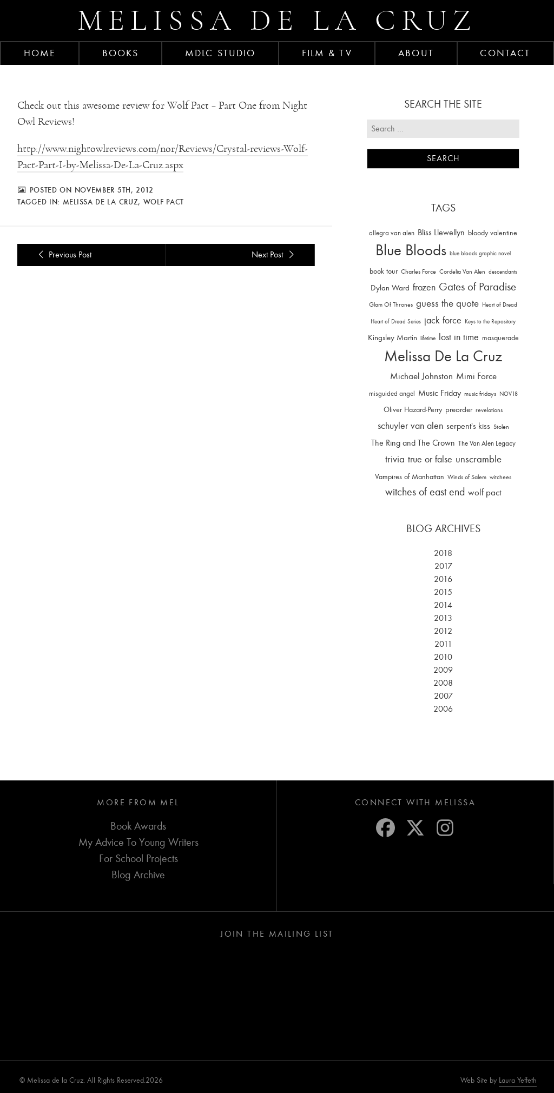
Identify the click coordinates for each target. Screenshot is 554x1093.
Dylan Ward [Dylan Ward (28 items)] (390, 288)
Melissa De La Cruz (100, 201)
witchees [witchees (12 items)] (500, 477)
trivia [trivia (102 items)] (395, 459)
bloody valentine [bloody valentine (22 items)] (492, 233)
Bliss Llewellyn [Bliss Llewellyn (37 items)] (441, 232)
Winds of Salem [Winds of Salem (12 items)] (466, 477)
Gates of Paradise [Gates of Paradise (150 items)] (477, 287)
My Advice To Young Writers (138, 842)
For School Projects (138, 858)
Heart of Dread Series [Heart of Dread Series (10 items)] (396, 321)
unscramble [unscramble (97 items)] (479, 459)
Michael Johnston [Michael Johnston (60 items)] (421, 375)
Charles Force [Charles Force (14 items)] (418, 271)
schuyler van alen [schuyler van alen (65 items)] (410, 425)
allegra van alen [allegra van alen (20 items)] (391, 233)
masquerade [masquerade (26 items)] (500, 337)
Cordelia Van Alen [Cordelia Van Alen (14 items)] (462, 271)
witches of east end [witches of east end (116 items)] (425, 492)
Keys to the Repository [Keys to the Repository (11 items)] (490, 321)
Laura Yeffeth (518, 1080)
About (416, 53)
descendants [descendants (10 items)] (503, 271)
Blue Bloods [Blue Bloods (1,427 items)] (410, 250)
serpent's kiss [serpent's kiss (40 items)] (468, 426)
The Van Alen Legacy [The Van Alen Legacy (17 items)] (487, 443)
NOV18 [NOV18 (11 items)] (508, 394)
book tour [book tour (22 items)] (384, 271)
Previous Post (63, 255)
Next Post (274, 255)
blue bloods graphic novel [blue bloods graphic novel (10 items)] (480, 253)
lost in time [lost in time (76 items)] (459, 337)
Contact (505, 53)
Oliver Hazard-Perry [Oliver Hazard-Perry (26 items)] (413, 409)
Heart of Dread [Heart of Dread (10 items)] (499, 304)
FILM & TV (327, 53)
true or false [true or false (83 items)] (430, 459)
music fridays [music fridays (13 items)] (480, 394)
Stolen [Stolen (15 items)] (501, 426)
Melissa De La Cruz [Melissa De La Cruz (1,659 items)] (443, 356)
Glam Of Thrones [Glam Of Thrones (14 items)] (391, 304)
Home (40, 53)
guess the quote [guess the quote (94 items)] (447, 303)
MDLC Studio (220, 53)
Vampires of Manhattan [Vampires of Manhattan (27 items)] (409, 476)
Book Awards (138, 826)
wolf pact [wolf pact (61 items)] (485, 492)
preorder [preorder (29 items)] (458, 409)
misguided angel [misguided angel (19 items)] (392, 393)
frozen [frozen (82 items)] (424, 287)
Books (120, 53)
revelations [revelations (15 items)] (489, 410)
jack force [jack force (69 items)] (442, 320)
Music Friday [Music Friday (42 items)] (439, 393)
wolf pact (163, 201)
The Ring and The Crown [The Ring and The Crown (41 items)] (413, 443)
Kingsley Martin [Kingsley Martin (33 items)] (392, 337)
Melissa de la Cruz (277, 20)
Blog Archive (138, 875)
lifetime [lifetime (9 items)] (428, 338)
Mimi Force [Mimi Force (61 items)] (476, 375)
